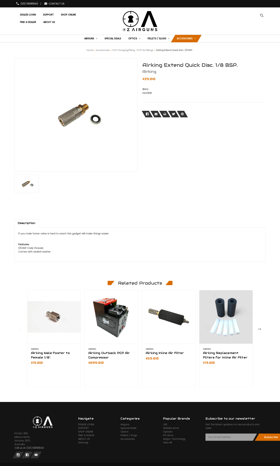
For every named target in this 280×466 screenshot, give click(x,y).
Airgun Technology (174, 439)
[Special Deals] (113, 38)
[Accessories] (186, 38)
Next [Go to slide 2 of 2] (260, 329)
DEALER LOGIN (86, 424)
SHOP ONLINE (85, 431)
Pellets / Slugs (129, 435)
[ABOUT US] (49, 22)
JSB (165, 424)
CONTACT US (56, 3)
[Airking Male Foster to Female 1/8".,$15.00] (54, 317)
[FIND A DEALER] (28, 22)
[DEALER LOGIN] (28, 14)
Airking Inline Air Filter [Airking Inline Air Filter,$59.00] (165, 353)
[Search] (262, 17)
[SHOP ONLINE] (68, 14)
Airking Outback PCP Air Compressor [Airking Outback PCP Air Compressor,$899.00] (109, 355)
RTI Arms (168, 435)
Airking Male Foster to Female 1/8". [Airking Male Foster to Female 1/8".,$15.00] (50, 355)
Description (26, 223)
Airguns (125, 424)
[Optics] (134, 38)
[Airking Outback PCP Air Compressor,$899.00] (111, 317)
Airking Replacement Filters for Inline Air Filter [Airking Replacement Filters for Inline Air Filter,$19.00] (225, 355)
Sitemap (83, 442)
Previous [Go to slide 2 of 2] (19, 329)
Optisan (168, 431)
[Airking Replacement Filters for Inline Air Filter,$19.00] (226, 317)
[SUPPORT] (48, 14)
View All (167, 442)
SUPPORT (83, 428)
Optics (124, 431)
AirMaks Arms (171, 428)
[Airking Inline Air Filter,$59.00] (168, 317)
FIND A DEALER (86, 435)
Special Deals (128, 428)
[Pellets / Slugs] (158, 38)
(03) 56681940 (29, 3)
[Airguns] (91, 38)
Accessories (128, 439)
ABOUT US (84, 439)
